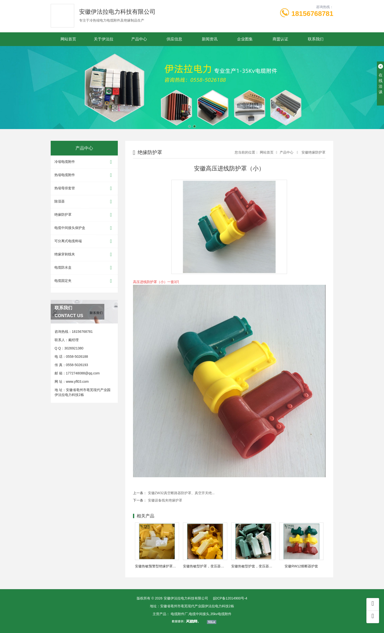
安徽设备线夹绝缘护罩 (165, 500)
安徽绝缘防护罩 (312, 152)
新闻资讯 (209, 39)
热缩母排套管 (84, 188)
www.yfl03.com (77, 381)
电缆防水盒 (84, 268)
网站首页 (68, 39)
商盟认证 (280, 39)
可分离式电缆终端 (84, 241)
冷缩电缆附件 (84, 162)
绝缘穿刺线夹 (84, 254)
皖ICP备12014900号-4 (230, 598)
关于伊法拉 (103, 39)
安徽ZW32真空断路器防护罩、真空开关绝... (181, 493)
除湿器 (84, 201)
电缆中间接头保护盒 (84, 228)
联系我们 (316, 39)
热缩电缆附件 (84, 175)
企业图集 (245, 39)
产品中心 (139, 39)
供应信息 (174, 39)
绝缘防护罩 (84, 215)
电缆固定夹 (84, 281)
